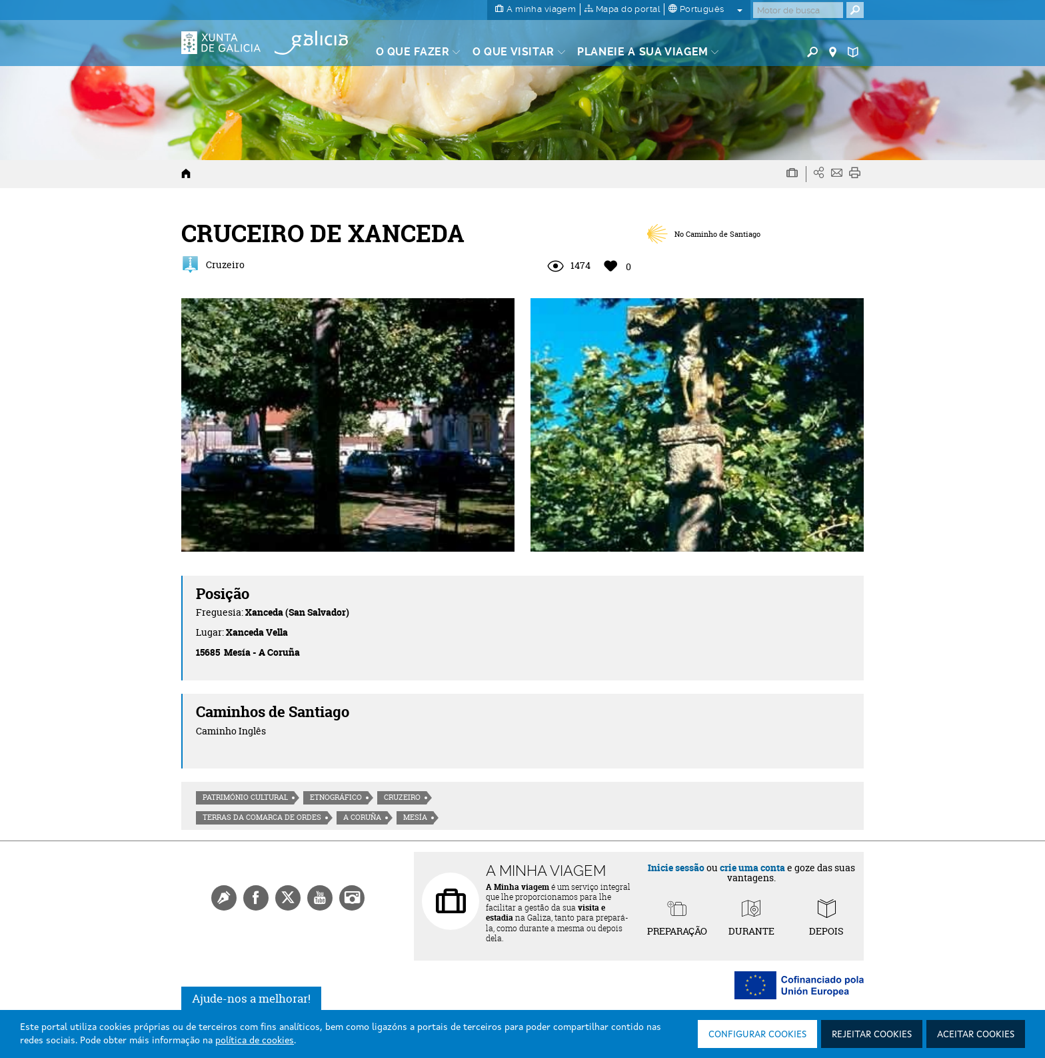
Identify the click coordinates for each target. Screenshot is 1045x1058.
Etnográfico (336, 797)
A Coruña (362, 817)
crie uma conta (752, 867)
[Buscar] (798, 10)
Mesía (415, 817)
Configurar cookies (757, 1034)
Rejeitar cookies (872, 1034)
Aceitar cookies (975, 1034)
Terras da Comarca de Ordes (262, 817)
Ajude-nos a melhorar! (251, 998)
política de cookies (254, 1040)
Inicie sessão (676, 867)
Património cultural (245, 797)
